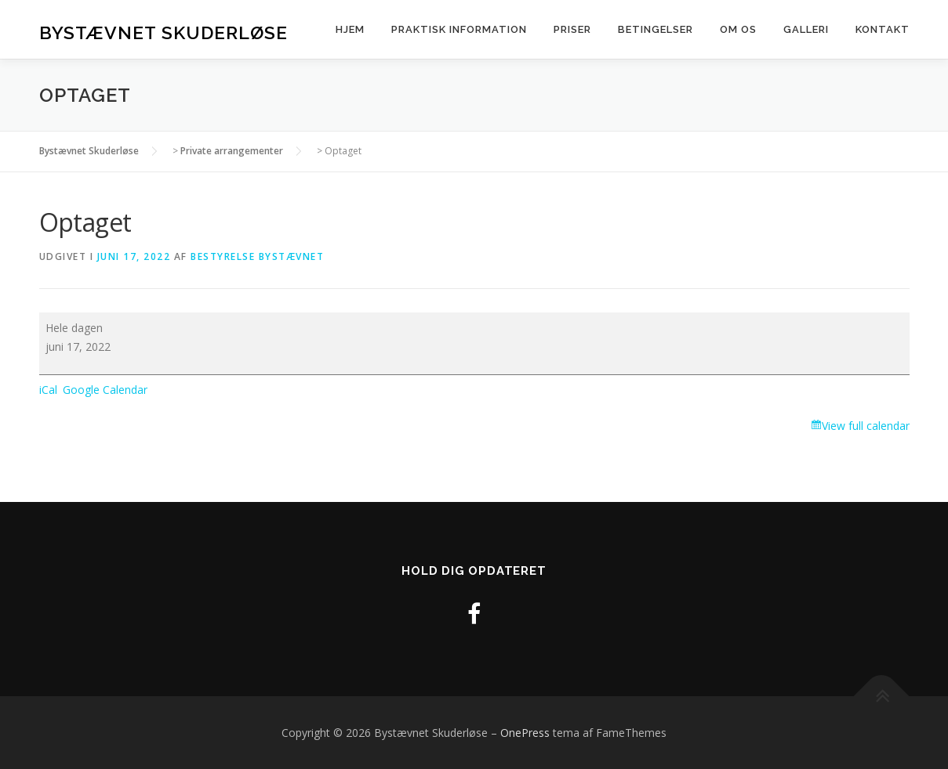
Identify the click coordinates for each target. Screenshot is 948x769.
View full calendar (866, 425)
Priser (572, 29)
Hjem (350, 29)
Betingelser (655, 29)
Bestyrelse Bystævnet (257, 256)
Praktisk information (459, 29)
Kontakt (882, 29)
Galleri (806, 29)
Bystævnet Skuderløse (163, 31)
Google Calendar (105, 389)
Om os (738, 29)
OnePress (525, 732)
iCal (48, 389)
